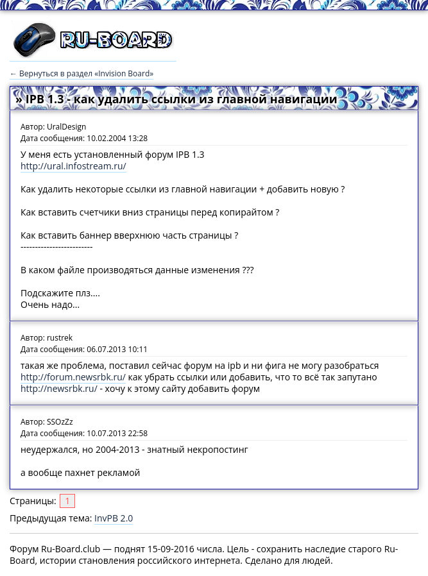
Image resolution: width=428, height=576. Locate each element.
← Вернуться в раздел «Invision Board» (81, 73)
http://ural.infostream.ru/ (73, 166)
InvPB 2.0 (113, 518)
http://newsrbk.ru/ (59, 388)
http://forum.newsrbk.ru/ (73, 377)
